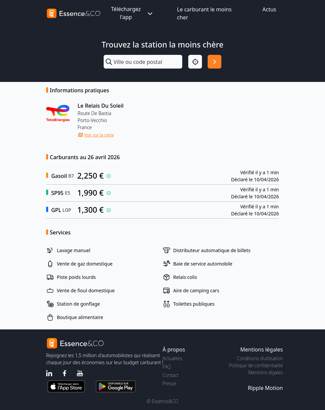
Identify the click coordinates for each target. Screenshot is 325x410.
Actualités (172, 358)
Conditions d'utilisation (260, 358)
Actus (269, 9)
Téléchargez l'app (132, 13)
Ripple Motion (265, 388)
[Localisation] (195, 62)
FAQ (166, 367)
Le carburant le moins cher (204, 13)
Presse (169, 383)
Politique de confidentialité (256, 365)
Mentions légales (265, 372)
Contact (170, 375)
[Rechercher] (214, 62)
